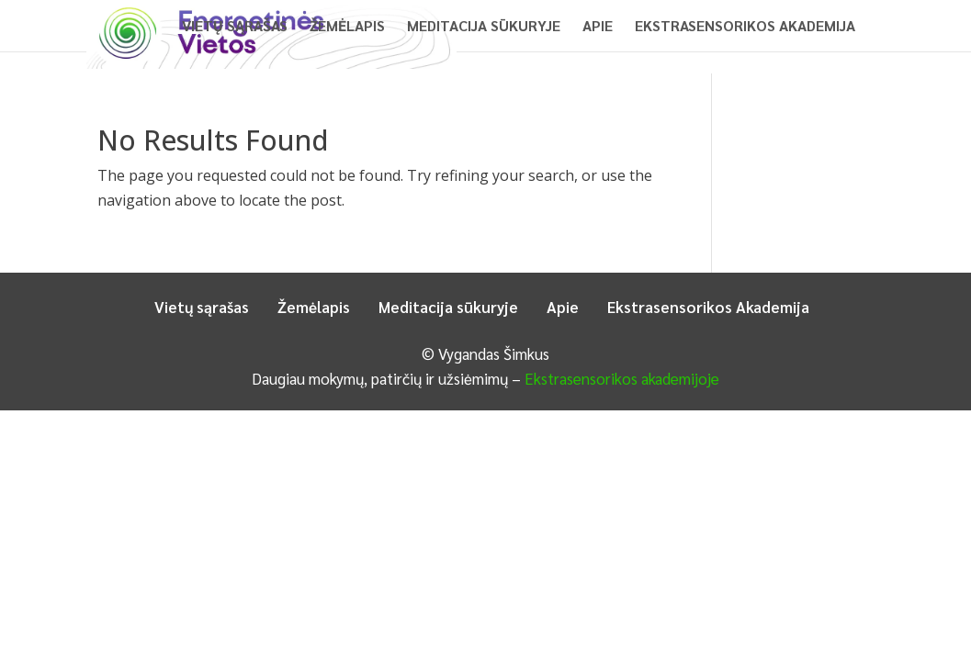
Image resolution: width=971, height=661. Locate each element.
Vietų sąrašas (235, 27)
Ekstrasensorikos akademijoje (622, 378)
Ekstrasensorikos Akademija (745, 27)
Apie (597, 27)
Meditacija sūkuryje (483, 27)
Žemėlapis (347, 27)
